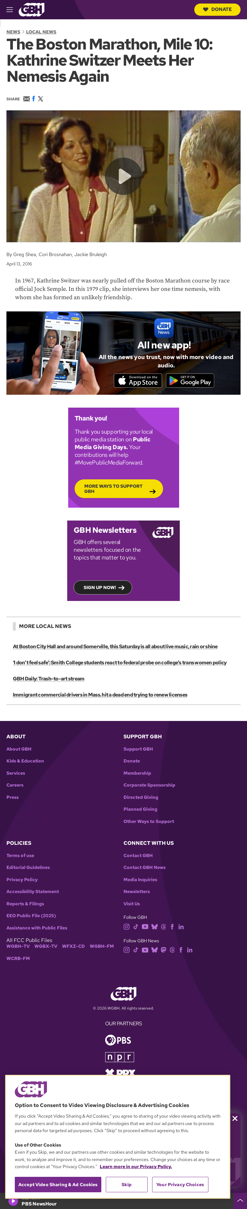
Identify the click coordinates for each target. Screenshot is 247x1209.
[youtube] (145, 926)
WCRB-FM (18, 958)
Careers (14, 785)
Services (15, 773)
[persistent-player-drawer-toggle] (240, 1201)
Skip (127, 1184)
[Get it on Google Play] (190, 380)
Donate (217, 9)
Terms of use (20, 855)
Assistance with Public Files (36, 928)
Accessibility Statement (32, 891)
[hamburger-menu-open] (12, 9)
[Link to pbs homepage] (118, 1039)
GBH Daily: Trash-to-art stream (48, 678)
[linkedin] (181, 926)
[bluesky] (154, 926)
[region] (117, 1137)
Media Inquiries (140, 879)
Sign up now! (100, 587)
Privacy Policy (22, 879)
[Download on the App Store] (138, 380)
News (13, 32)
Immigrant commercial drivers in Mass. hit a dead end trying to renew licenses (100, 694)
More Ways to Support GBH (113, 488)
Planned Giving (140, 809)
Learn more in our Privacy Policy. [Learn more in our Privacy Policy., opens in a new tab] (136, 1166)
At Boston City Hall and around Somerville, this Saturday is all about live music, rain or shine (115, 646)
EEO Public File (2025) (31, 915)
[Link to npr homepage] (119, 1056)
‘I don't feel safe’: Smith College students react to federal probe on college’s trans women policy (119, 662)
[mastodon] (163, 949)
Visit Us (132, 904)
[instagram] (127, 926)
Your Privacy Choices (180, 1184)
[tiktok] (136, 926)
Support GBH (138, 749)
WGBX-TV (45, 946)
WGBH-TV (18, 946)
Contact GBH (138, 855)
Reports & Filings (25, 904)
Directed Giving (141, 797)
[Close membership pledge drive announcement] (235, 1118)
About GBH (19, 749)
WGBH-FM (102, 946)
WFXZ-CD (73, 946)
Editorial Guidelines (28, 867)
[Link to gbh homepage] (31, 9)
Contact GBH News (145, 867)
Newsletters (137, 891)
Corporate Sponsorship (149, 785)
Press (12, 797)
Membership (137, 773)
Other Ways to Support (149, 821)
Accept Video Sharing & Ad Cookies (58, 1184)
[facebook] (172, 926)
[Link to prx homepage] (120, 1072)
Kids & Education (25, 761)
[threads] (163, 926)
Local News (41, 32)
